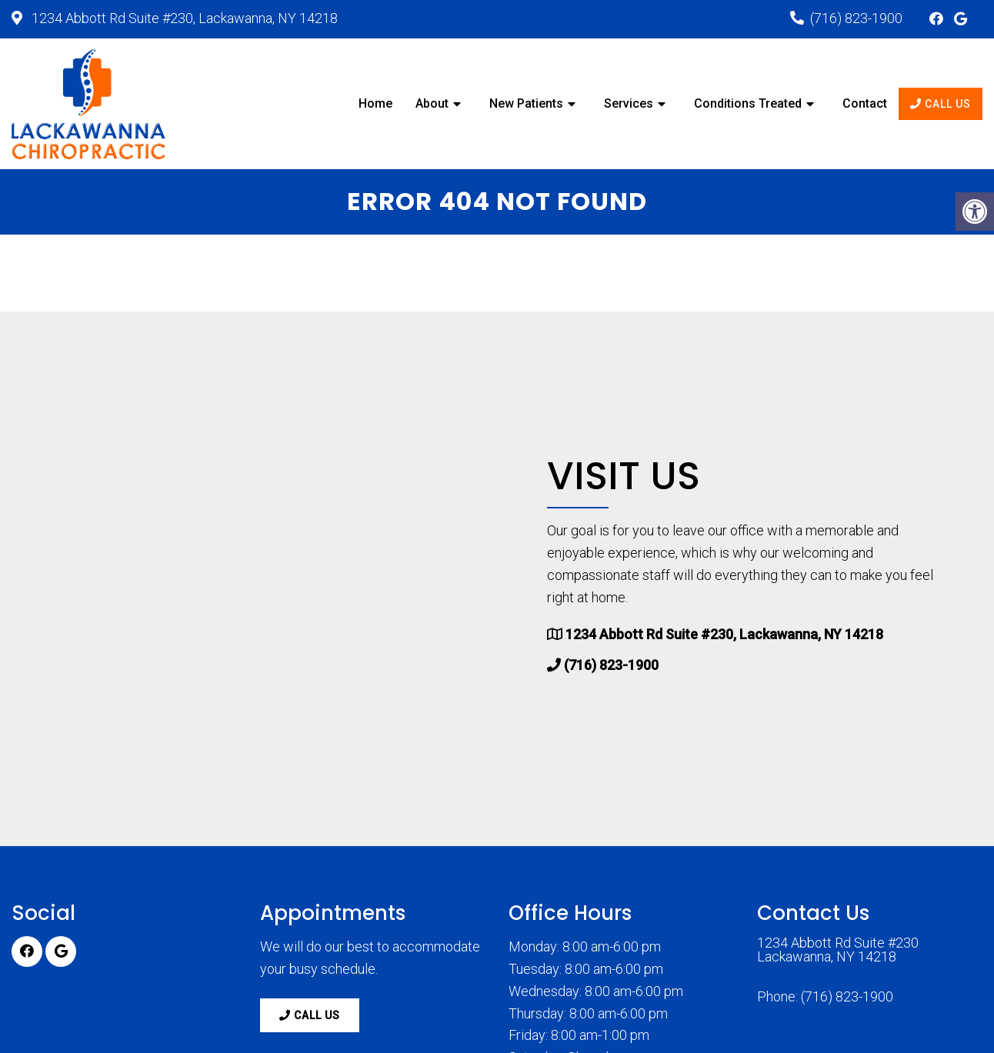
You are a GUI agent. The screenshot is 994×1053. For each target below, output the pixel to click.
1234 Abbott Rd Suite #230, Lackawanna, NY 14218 (183, 18)
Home (375, 103)
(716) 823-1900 (856, 18)
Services (628, 103)
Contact (864, 103)
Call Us (940, 104)
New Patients (526, 103)
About (432, 103)
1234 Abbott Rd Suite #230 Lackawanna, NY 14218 (838, 950)
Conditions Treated (748, 103)
